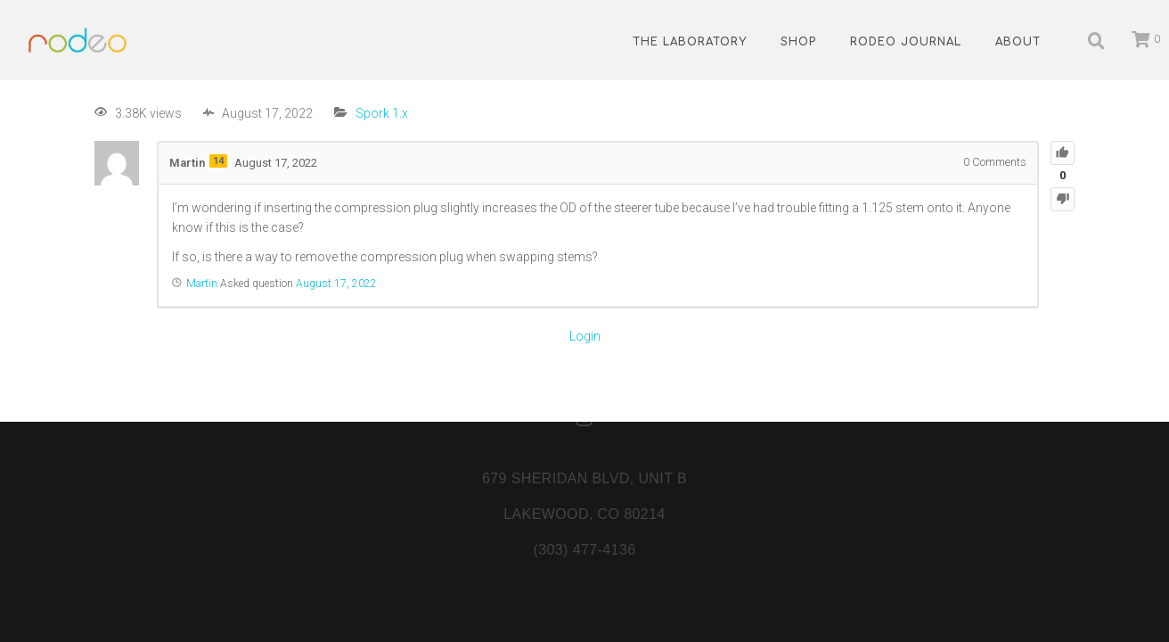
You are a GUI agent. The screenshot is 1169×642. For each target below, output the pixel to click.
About (1018, 42)
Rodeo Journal (905, 42)
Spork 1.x (382, 113)
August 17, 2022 (336, 283)
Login (585, 336)
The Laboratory (690, 42)
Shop (798, 42)
